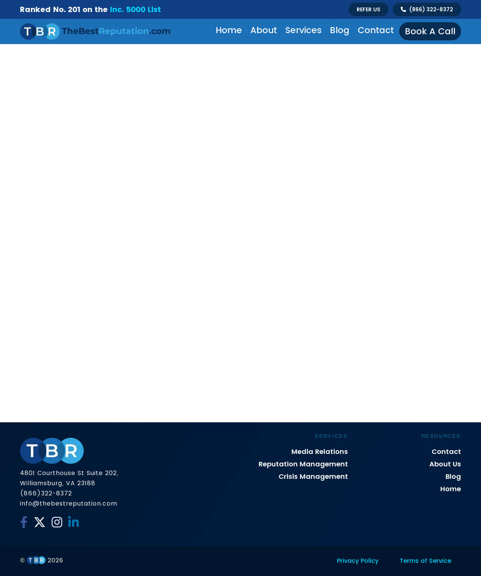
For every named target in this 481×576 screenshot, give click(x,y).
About (263, 30)
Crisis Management (313, 476)
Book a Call (430, 31)
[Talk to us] (427, 9)
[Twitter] (40, 522)
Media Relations (319, 451)
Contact (376, 30)
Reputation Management (303, 464)
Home (229, 30)
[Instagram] (57, 522)
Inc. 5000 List (135, 9)
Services (303, 30)
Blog (339, 30)
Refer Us (368, 9)
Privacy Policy (357, 560)
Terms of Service (425, 560)
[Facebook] (24, 522)
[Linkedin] (73, 522)
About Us (445, 464)
